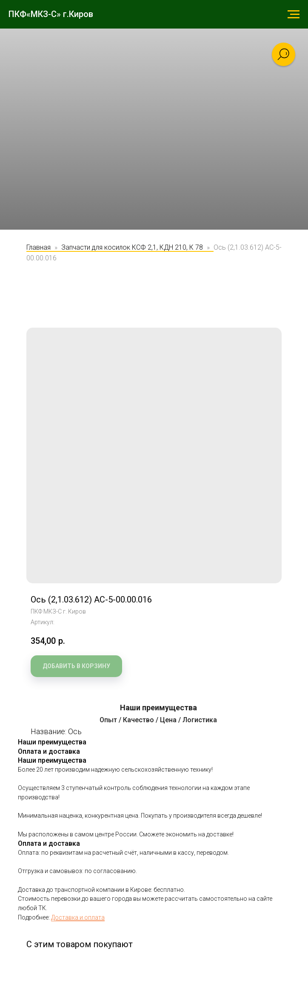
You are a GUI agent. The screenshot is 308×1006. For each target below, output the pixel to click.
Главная (38, 247)
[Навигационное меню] (293, 14)
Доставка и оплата (78, 917)
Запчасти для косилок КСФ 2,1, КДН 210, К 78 (132, 247)
